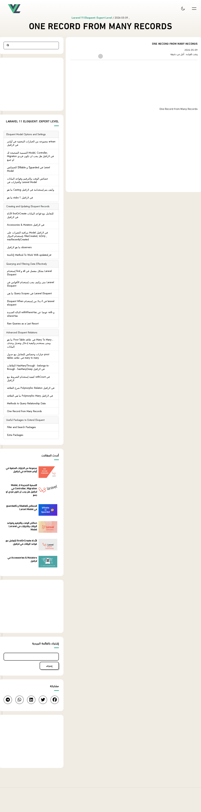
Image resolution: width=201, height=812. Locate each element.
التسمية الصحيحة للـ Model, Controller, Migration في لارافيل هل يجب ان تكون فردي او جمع (30, 156)
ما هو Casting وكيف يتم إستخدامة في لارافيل (30, 190)
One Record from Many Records (24, 411)
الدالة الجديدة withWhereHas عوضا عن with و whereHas (30, 314)
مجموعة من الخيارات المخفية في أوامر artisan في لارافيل (31, 143)
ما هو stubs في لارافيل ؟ (20, 197)
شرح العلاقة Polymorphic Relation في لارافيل (30, 388)
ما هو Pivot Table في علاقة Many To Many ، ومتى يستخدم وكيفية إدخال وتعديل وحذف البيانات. (30, 343)
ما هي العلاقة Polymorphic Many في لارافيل (30, 396)
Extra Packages (15, 435)
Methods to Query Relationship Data (26, 403)
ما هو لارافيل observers (19, 247)
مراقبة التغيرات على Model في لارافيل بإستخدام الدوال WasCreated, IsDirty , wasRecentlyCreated (27, 236)
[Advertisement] (134, 84)
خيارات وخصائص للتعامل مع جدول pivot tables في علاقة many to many (28, 356)
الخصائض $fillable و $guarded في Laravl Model (28, 169)
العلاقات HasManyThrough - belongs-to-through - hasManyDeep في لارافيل (28, 367)
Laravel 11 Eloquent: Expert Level (92, 18)
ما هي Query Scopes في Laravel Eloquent (29, 293)
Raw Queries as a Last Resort (23, 323)
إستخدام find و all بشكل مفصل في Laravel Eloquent (29, 272)
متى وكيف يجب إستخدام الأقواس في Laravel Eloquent (30, 284)
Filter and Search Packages (21, 427)
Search (8, 45)
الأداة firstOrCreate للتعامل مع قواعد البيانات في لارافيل (30, 215)
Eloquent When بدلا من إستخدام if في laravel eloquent (30, 302)
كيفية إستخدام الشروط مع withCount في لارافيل (28, 378)
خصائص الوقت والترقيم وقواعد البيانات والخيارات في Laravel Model (27, 180)
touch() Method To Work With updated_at (29, 255)
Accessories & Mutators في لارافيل (25, 225)
